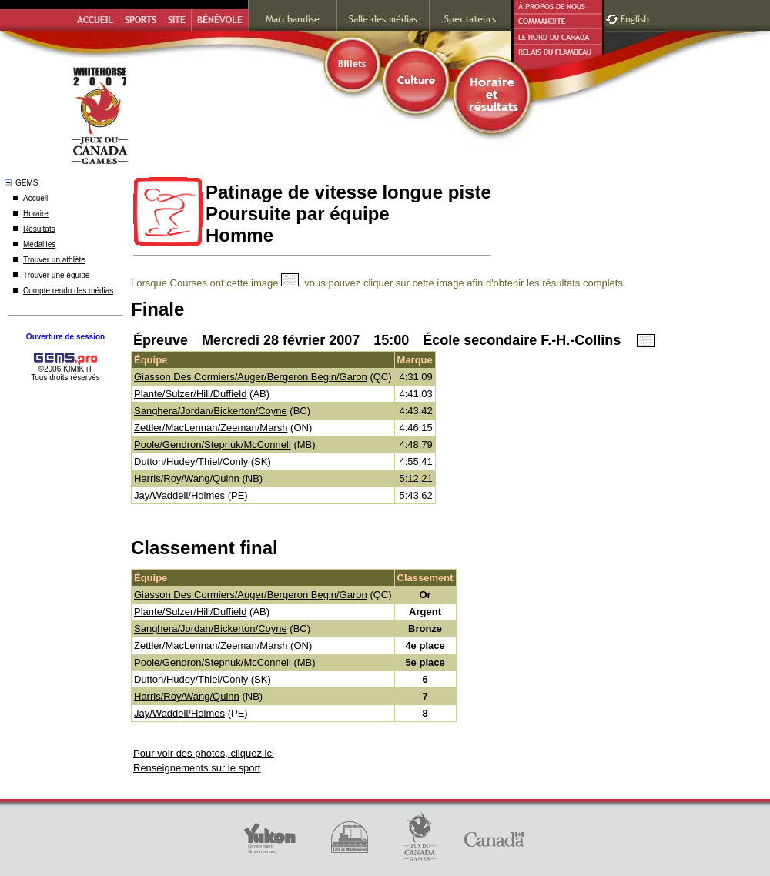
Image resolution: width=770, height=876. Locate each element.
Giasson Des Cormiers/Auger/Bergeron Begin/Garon (250, 377)
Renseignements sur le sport (196, 768)
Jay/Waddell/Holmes (179, 495)
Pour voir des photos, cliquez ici (203, 753)
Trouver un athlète (54, 260)
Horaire (36, 213)
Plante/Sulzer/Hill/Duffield (190, 394)
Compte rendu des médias (68, 290)
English (636, 17)
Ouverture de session (65, 337)
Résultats (39, 229)
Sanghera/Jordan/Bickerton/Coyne (210, 410)
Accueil (35, 198)
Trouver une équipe (56, 275)
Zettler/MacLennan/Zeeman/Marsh (210, 427)
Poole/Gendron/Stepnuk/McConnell (212, 444)
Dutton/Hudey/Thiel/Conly (191, 461)
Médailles (39, 244)
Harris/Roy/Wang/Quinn (186, 478)
